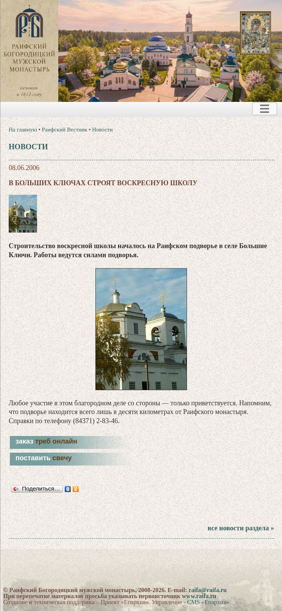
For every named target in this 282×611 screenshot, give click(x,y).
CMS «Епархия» (208, 602)
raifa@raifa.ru (208, 590)
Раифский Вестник (64, 130)
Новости (102, 130)
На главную (23, 130)
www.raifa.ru (199, 596)
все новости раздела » (240, 528)
